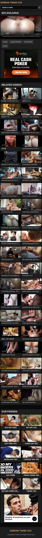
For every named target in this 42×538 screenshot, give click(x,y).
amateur (29, 42)
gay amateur (16, 42)
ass (6, 46)
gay (6, 42)
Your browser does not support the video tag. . (21, 27)
